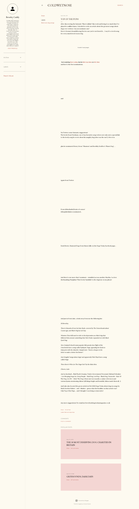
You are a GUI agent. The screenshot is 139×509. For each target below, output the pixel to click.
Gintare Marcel (87, 504)
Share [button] (43, 16)
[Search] (120, 5)
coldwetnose (60, 5)
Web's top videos (87, 62)
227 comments (74, 479)
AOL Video (97, 62)
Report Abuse (8, 76)
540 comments (75, 448)
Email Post (68, 409)
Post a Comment (66, 421)
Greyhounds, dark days (79, 476)
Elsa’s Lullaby (74, 62)
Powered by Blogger (82, 501)
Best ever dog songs (47, 23)
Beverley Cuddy (12, 17)
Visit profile (12, 48)
